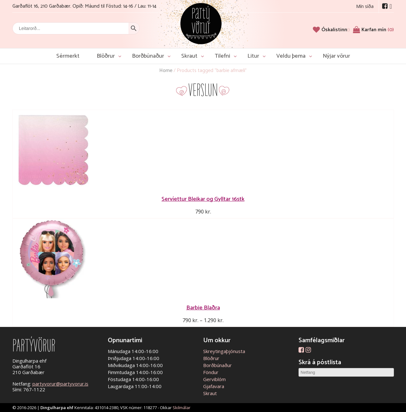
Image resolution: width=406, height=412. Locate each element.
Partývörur (201, 23)
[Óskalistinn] (335, 29)
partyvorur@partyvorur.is (60, 383)
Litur (253, 56)
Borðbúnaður (148, 56)
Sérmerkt (67, 56)
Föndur (210, 372)
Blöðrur (106, 56)
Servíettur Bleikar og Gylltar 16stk (203, 199)
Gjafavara (213, 386)
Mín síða (365, 6)
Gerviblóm (214, 379)
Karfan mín (377, 29)
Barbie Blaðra (203, 308)
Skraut (189, 56)
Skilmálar (181, 407)
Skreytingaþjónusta (224, 351)
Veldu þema (291, 56)
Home (165, 70)
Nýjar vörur (336, 56)
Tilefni (222, 56)
